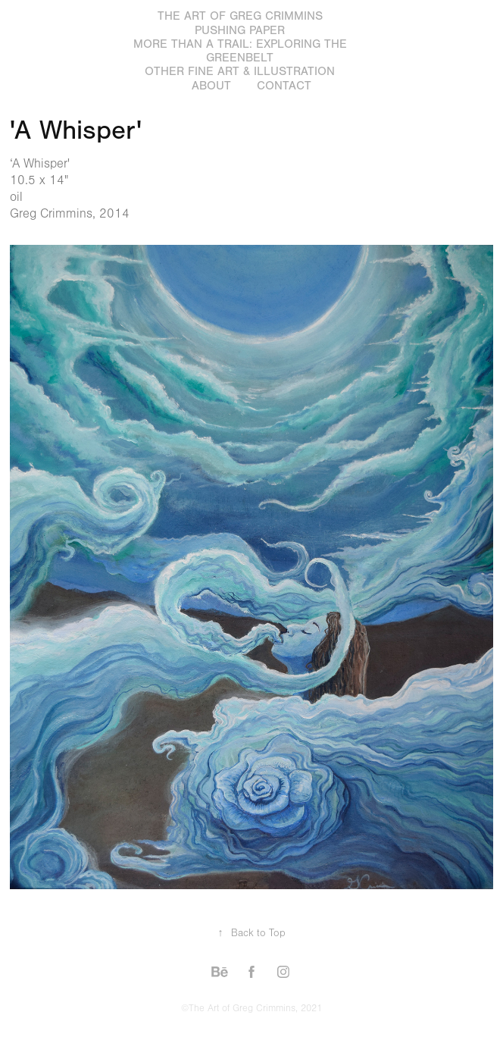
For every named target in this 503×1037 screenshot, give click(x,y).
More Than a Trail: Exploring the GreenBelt (240, 50)
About (211, 85)
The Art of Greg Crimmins (240, 16)
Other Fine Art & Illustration (240, 71)
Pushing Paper (240, 30)
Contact (284, 85)
